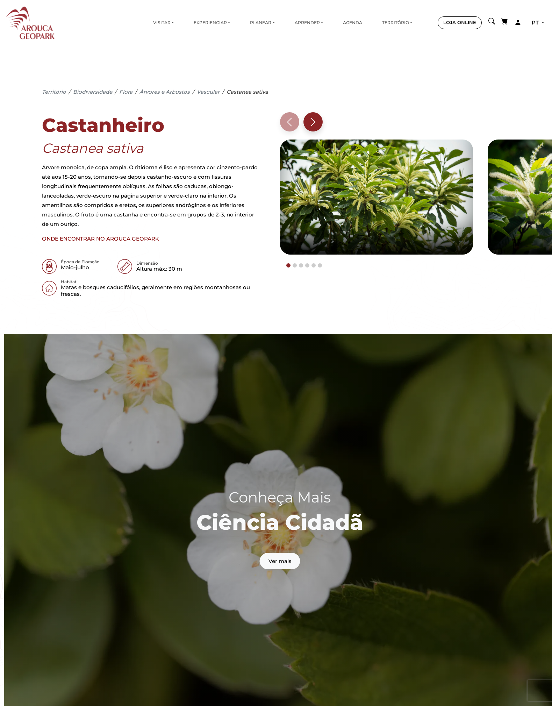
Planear (260, 22)
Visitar (162, 22)
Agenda (352, 22)
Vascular (208, 91)
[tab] (288, 265)
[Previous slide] (289, 121)
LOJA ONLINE (459, 22)
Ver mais (280, 561)
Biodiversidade (92, 91)
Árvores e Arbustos (164, 91)
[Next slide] (313, 121)
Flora (125, 91)
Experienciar (210, 22)
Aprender (307, 22)
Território (395, 22)
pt (536, 22)
